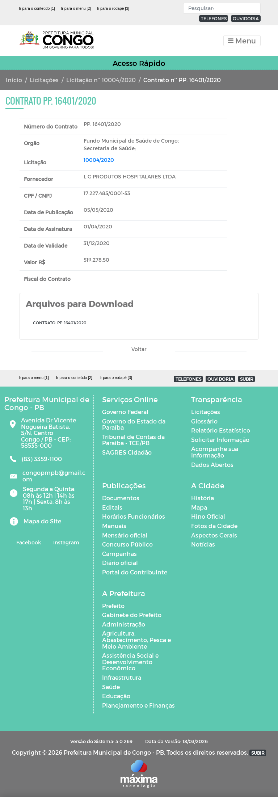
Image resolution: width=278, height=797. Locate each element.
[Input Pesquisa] (220, 8)
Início (14, 79)
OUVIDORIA (246, 18)
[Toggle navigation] (242, 40)
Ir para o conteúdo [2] (74, 377)
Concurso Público (127, 544)
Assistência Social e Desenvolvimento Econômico (130, 661)
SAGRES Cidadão (127, 452)
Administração (123, 624)
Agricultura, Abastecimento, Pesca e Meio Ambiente (136, 639)
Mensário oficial (124, 535)
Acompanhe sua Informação (214, 452)
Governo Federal (125, 411)
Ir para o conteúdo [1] (37, 8)
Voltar (139, 349)
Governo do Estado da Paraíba (133, 424)
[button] (255, 8)
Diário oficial (120, 562)
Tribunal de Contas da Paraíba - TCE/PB (133, 440)
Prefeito (113, 605)
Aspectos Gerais (214, 535)
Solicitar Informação (220, 439)
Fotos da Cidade (214, 525)
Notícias (203, 544)
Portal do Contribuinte (134, 572)
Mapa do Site (42, 521)
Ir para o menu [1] (34, 377)
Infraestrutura (121, 677)
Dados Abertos (212, 464)
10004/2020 (99, 160)
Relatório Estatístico (220, 430)
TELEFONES (214, 18)
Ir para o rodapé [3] (113, 8)
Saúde (111, 686)
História (202, 497)
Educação (116, 695)
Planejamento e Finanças (138, 705)
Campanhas (119, 553)
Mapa (199, 507)
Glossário (204, 421)
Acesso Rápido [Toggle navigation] (139, 63)
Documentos (120, 497)
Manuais (114, 525)
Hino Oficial (208, 516)
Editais (112, 507)
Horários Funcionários (133, 516)
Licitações (44, 79)
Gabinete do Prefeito (131, 614)
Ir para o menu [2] (76, 8)
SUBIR (246, 378)
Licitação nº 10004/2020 (101, 79)
